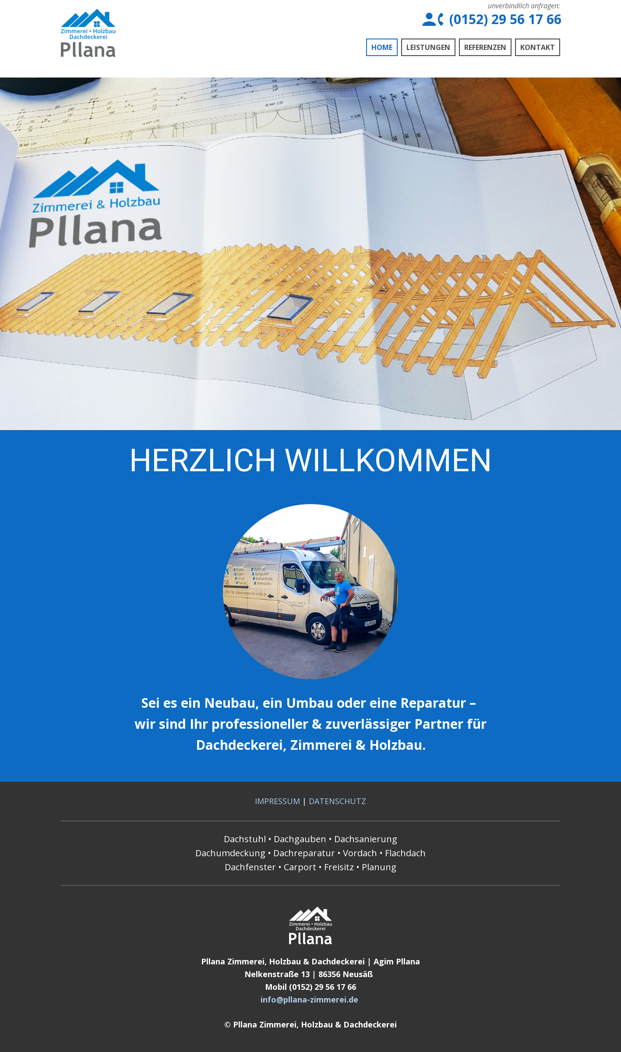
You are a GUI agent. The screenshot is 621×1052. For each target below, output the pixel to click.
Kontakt (537, 47)
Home (381, 47)
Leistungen (428, 47)
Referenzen (485, 47)
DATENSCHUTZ (337, 801)
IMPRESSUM (277, 801)
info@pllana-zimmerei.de (309, 999)
